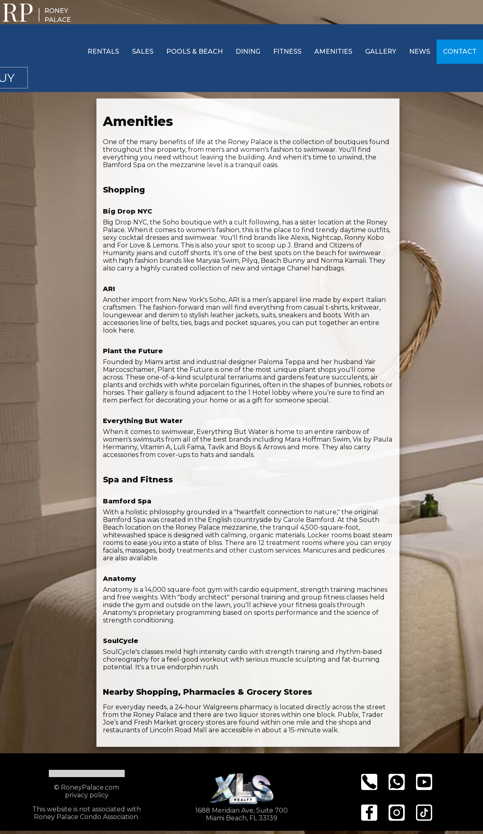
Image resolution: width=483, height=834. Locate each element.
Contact (460, 51)
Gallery (380, 51)
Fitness (287, 51)
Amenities (333, 51)
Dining (248, 51)
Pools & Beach (194, 51)
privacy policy (87, 795)
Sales (142, 51)
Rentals (103, 51)
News (419, 51)
